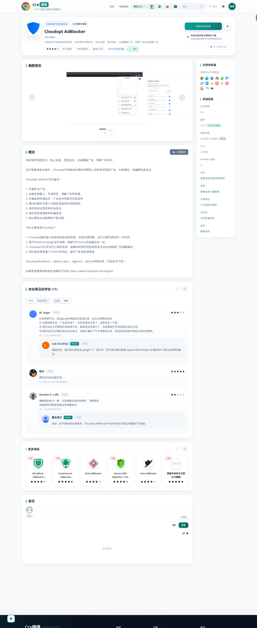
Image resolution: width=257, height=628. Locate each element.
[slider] (52, 49)
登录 (232, 6)
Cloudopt (49, 37)
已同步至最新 (214, 125)
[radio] (31, 301)
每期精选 (123, 6)
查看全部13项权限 (209, 191)
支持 (213, 6)
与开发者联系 (207, 218)
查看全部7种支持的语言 (212, 178)
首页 (112, 6)
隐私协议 (205, 231)
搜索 (193, 6)
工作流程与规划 (79, 23)
